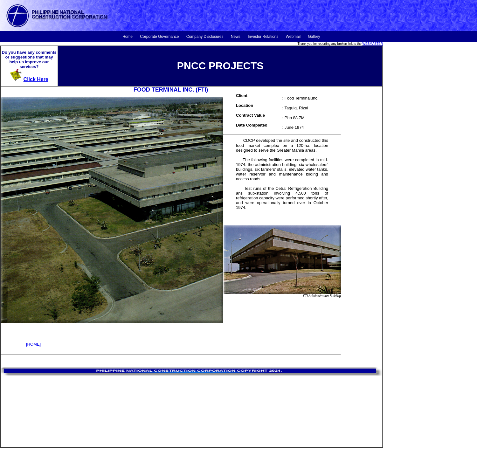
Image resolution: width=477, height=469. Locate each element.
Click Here (36, 79)
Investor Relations (263, 36)
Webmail (293, 36)
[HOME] (33, 344)
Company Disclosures (205, 36)
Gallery (314, 36)
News (235, 36)
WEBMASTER (373, 43)
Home (127, 36)
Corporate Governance (159, 36)
